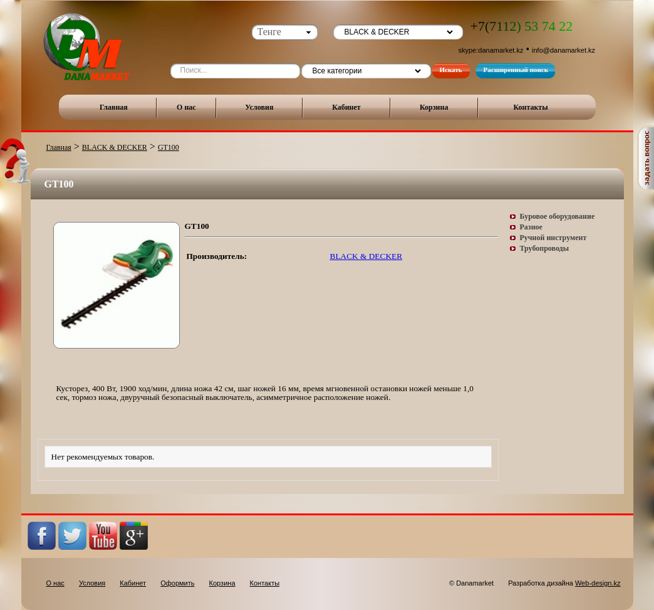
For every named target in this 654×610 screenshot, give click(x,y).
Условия (259, 107)
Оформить (177, 583)
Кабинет (346, 107)
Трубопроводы (544, 248)
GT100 (168, 147)
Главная (114, 107)
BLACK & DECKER (114, 147)
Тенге (269, 31)
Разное (531, 227)
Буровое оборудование (557, 216)
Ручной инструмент (553, 237)
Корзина (434, 107)
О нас (186, 107)
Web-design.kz (598, 583)
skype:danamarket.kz (491, 50)
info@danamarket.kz (563, 50)
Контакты (530, 107)
